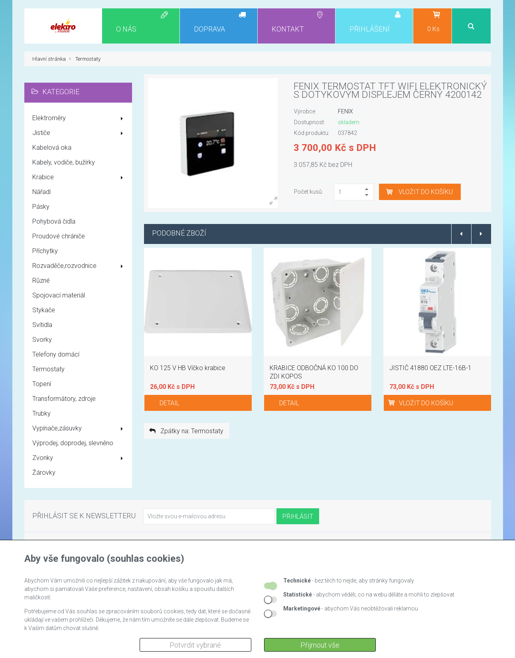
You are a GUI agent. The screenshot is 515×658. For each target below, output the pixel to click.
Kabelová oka (51, 147)
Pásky (40, 206)
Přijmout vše (319, 645)
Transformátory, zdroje (64, 398)
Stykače (43, 310)
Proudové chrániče (58, 236)
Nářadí (41, 192)
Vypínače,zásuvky (79, 428)
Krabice (79, 177)
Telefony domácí (55, 354)
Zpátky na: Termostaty (185, 431)
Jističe (79, 133)
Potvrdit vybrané (195, 645)
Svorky (42, 339)
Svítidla (42, 325)
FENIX (345, 111)
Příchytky (45, 251)
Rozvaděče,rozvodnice (79, 266)
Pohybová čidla (53, 221)
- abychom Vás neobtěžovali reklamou (350, 608)
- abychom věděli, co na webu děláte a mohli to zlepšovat (368, 594)
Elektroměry (79, 118)
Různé (41, 280)
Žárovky (43, 472)
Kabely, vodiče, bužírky (63, 162)
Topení (41, 384)
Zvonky (79, 458)
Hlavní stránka (49, 59)
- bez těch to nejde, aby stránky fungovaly (348, 580)
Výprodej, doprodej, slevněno (72, 443)
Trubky (41, 413)
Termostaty (48, 369)
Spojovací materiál (58, 295)
